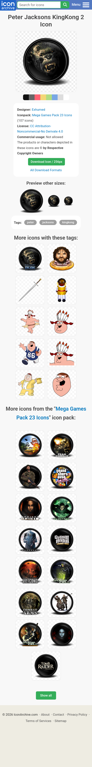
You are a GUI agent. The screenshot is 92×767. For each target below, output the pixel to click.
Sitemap (60, 721)
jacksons (48, 222)
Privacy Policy (77, 714)
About (45, 714)
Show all (46, 695)
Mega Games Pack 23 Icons (52, 115)
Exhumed (38, 109)
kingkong (68, 222)
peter (30, 222)
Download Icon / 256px (46, 162)
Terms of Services (38, 721)
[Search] (65, 4)
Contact (58, 714)
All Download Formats (46, 170)
